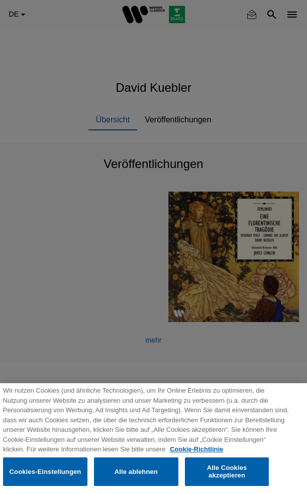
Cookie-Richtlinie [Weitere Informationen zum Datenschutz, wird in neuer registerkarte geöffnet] (196, 449)
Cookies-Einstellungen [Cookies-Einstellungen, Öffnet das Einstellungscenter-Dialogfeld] (45, 471)
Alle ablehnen (136, 471)
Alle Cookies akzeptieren (227, 471)
